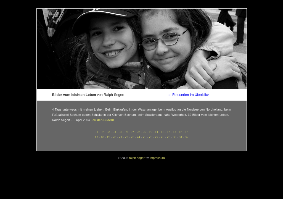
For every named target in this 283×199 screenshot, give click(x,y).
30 (174, 137)
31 (180, 137)
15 (180, 131)
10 (150, 131)
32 (186, 137)
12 (162, 131)
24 (138, 137)
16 (186, 131)
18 (102, 137)
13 (168, 131)
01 (96, 131)
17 (96, 137)
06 (126, 131)
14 (174, 131)
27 (156, 137)
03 (108, 131)
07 (132, 131)
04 (114, 131)
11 (156, 131)
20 (114, 137)
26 (150, 137)
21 (120, 137)
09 (144, 131)
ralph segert (137, 157)
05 (120, 131)
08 (138, 131)
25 (144, 137)
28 (162, 137)
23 (132, 137)
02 (102, 131)
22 (126, 137)
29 (168, 137)
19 (108, 137)
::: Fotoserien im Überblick (189, 95)
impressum (157, 157)
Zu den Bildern (103, 120)
